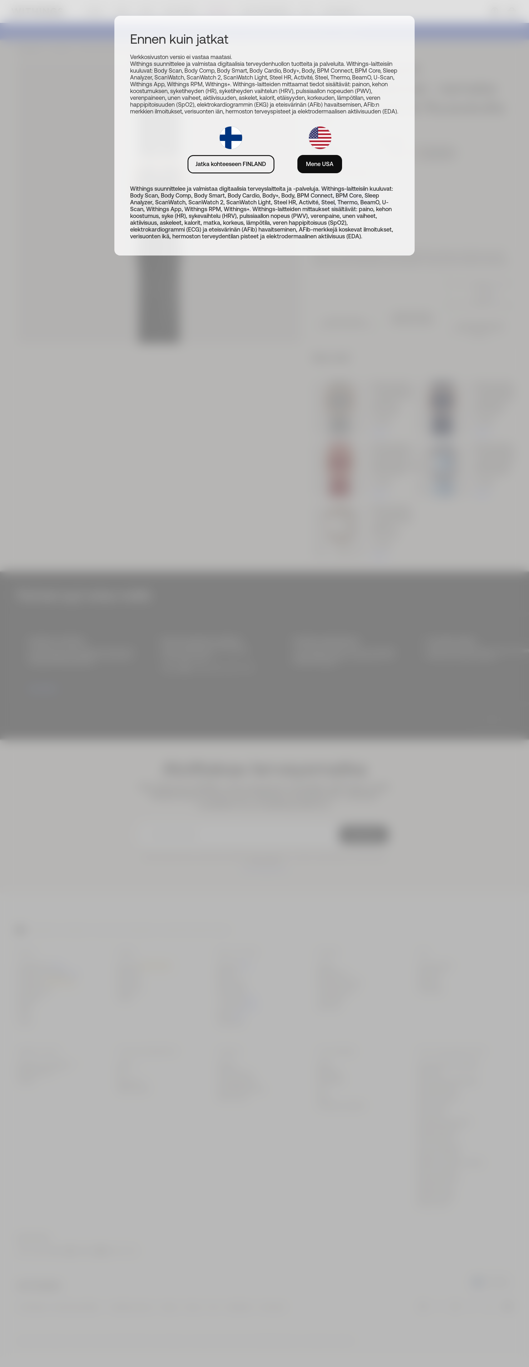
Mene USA (319, 164)
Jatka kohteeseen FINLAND (231, 164)
